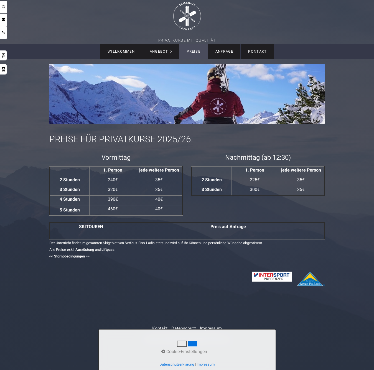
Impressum (211, 328)
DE (3, 69)
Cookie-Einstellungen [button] (184, 351)
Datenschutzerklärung (176, 364)
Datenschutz (183, 328)
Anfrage (224, 51)
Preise (193, 51)
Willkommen (121, 51)
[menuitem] (121, 51)
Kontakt (257, 51)
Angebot (159, 51)
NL (3, 55)
